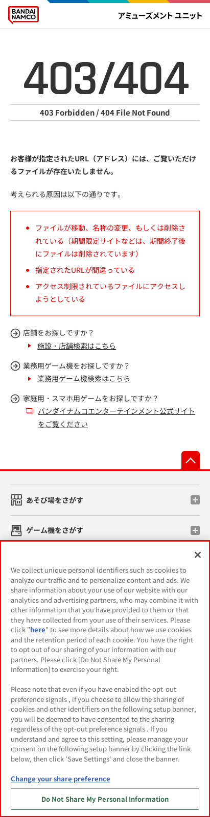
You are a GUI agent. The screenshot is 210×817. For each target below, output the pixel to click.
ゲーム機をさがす (54, 530)
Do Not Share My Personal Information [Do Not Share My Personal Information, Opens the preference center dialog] (105, 799)
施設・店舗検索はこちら (76, 346)
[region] (105, 679)
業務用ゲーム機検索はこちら (83, 378)
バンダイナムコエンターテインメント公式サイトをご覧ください (116, 417)
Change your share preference (60, 778)
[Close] (197, 555)
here (37, 629)
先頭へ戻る (190, 460)
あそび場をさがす (54, 500)
